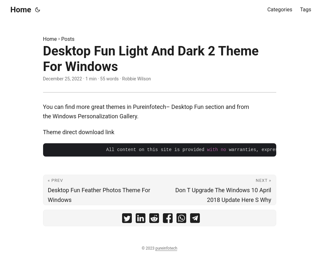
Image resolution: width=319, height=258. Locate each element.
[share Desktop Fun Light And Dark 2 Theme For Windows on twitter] (127, 219)
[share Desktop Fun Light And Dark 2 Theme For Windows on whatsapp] (181, 219)
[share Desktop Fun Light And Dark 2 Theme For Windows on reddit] (154, 219)
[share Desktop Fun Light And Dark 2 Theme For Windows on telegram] (195, 219)
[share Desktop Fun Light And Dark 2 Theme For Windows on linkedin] (140, 219)
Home (20, 9)
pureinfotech (166, 248)
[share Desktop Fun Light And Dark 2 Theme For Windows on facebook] (168, 219)
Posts (67, 39)
